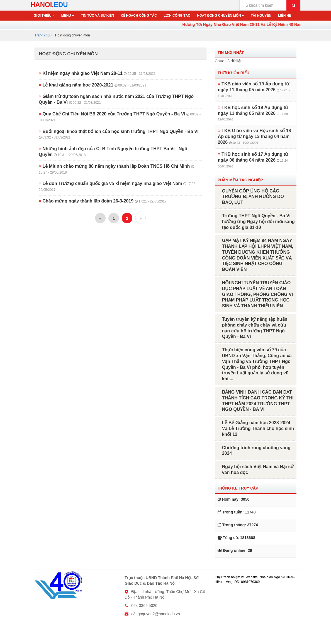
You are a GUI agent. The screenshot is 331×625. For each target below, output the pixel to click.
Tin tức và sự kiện (97, 16)
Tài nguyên (261, 16)
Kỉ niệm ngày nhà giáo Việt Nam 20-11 (97, 73)
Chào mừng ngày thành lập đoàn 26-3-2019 (103, 201)
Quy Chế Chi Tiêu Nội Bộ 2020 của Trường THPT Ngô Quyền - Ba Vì (120, 117)
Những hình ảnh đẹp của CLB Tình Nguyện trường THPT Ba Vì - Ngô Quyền (113, 151)
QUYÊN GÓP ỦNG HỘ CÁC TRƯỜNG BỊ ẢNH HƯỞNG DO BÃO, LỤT (253, 197)
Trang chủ (42, 35)
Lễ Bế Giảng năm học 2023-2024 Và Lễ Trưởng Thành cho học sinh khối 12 (258, 428)
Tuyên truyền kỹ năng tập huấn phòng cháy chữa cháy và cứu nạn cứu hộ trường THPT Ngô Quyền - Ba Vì (255, 328)
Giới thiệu (43, 16)
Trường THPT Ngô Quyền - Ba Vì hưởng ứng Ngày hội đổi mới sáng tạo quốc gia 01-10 (258, 221)
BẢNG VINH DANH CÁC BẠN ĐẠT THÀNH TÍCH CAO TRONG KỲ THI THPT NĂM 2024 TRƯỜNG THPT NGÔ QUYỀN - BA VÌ (258, 401)
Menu (66, 16)
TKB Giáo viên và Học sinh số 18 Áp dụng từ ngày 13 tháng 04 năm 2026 (254, 136)
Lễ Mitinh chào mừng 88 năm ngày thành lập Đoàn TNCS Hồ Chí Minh (116, 169)
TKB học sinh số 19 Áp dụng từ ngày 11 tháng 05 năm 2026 (254, 113)
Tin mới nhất (231, 52)
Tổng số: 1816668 (236, 537)
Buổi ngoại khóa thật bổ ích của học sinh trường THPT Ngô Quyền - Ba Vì (118, 134)
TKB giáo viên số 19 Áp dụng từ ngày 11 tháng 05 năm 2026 (254, 89)
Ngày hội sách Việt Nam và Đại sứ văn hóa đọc (258, 469)
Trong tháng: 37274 (238, 525)
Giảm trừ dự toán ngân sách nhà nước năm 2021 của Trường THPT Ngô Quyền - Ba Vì (116, 99)
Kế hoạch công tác (139, 16)
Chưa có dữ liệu (229, 61)
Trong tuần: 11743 (237, 512)
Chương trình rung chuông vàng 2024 (256, 450)
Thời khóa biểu (233, 73)
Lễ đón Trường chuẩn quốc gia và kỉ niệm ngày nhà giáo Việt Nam (118, 186)
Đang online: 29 (235, 550)
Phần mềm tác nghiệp (240, 180)
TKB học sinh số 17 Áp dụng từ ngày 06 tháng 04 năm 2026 (254, 160)
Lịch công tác (177, 16)
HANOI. (49, 4)
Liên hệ (284, 16)
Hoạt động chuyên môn (219, 16)
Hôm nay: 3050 (234, 499)
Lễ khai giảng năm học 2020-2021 (92, 85)
